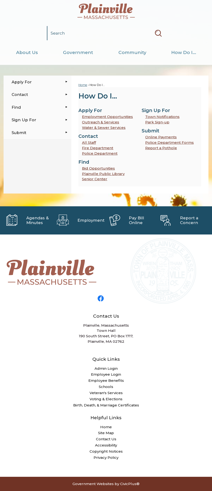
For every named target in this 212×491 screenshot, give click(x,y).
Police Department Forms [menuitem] (169, 142)
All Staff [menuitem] (89, 142)
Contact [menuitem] (88, 136)
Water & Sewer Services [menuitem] (104, 127)
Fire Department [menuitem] (97, 148)
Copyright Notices (106, 451)
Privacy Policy (106, 457)
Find (16, 107)
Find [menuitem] (83, 162)
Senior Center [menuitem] (94, 179)
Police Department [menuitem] (99, 153)
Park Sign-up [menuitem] (157, 122)
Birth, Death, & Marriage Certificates (106, 405)
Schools (106, 386)
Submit (19, 132)
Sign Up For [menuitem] (156, 110)
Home (82, 85)
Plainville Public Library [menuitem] (103, 173)
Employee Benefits (106, 380)
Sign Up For (24, 119)
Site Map (106, 433)
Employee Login (106, 374)
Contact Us (106, 439)
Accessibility (106, 445)
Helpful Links (106, 417)
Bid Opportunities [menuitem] (98, 168)
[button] (158, 33)
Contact (20, 94)
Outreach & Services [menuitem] (100, 122)
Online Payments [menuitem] (161, 137)
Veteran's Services (106, 393)
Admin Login (106, 368)
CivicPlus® (130, 484)
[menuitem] (27, 52)
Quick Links (106, 359)
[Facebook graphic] (101, 298)
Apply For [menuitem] (90, 110)
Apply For (22, 82)
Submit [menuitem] (150, 131)
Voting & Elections (106, 399)
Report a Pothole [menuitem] (161, 148)
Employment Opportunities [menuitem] (107, 116)
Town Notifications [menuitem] (162, 116)
